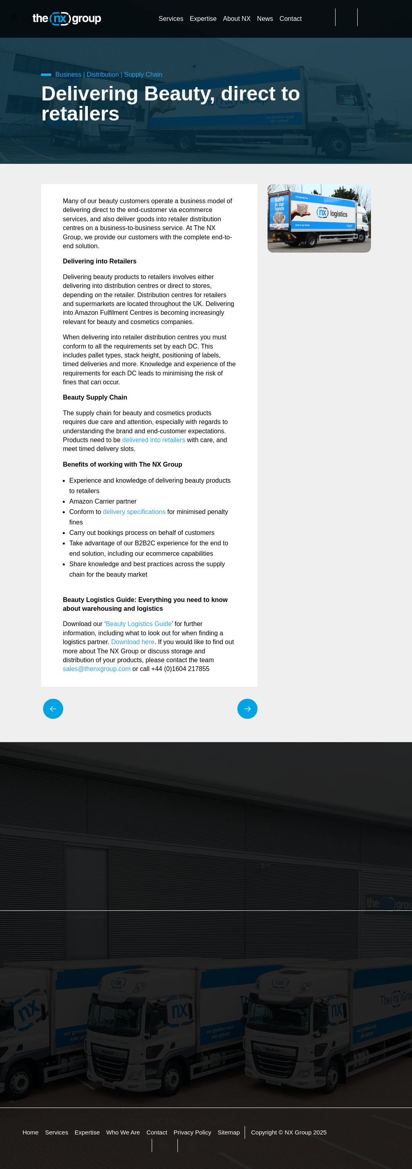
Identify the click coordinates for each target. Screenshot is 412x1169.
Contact (291, 18)
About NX (236, 18)
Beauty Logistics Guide (139, 623)
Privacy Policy (192, 1133)
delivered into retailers (153, 440)
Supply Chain (143, 74)
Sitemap (229, 1133)
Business (68, 74)
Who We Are (123, 1133)
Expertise (203, 18)
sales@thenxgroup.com (96, 668)
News (265, 18)
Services (171, 18)
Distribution (103, 74)
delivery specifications (134, 511)
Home (31, 1133)
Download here (132, 642)
